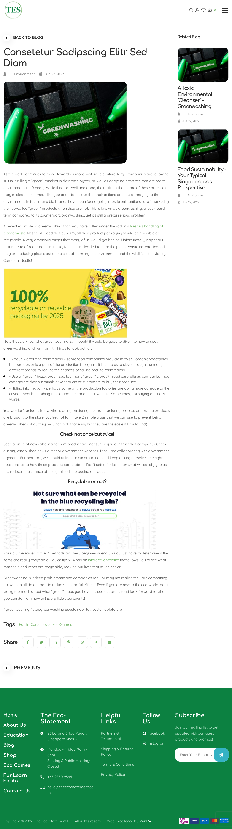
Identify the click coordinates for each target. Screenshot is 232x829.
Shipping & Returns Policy (117, 751)
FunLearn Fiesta (15, 778)
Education (16, 735)
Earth (25, 624)
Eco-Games (63, 624)
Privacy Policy (113, 774)
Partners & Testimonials (112, 736)
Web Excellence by (129, 821)
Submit (221, 755)
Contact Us (17, 791)
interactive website (103, 560)
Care (36, 624)
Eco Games (16, 765)
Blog (8, 745)
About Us (14, 725)
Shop (9, 755)
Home (10, 715)
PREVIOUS (21, 667)
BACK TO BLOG (23, 38)
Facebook (154, 733)
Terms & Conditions (117, 764)
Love (46, 624)
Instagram (154, 743)
